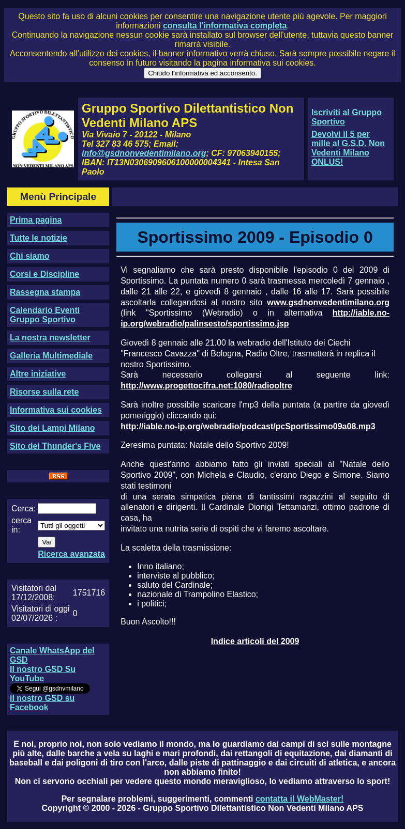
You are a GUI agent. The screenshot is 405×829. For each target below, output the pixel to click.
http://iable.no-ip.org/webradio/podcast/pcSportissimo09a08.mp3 (248, 426)
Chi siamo (29, 256)
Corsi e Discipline (44, 274)
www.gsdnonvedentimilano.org (328, 302)
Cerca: (23, 508)
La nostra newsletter (50, 337)
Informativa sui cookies (56, 409)
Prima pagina (36, 219)
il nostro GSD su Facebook (42, 703)
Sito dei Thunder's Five (55, 446)
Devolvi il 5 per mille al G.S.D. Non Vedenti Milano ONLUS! (348, 148)
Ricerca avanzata (71, 554)
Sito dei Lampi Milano (52, 428)
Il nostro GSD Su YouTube (43, 674)
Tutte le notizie (38, 237)
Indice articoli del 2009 (255, 641)
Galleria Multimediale (51, 355)
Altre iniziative (38, 373)
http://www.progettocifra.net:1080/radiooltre (206, 385)
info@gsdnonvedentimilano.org (144, 153)
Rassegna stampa (45, 292)
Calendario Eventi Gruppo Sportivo (45, 315)
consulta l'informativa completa (225, 25)
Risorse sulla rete (44, 391)
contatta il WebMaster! (299, 798)
